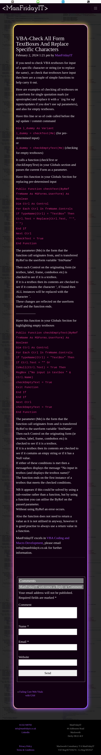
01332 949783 (25, 725)
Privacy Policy (25, 746)
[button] (38, 1)
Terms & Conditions (25, 750)
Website (24, 657)
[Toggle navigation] (95, 8)
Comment (25, 604)
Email (24, 641)
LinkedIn (26, 732)
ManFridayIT (63, 55)
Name (24, 626)
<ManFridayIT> (25, 8)
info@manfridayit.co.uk (25, 728)
